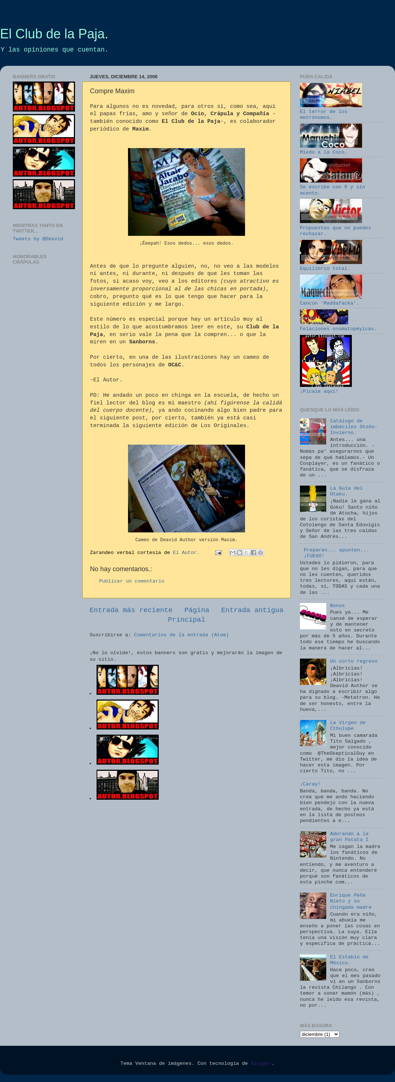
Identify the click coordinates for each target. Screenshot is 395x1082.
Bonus (337, 605)
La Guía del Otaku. (346, 491)
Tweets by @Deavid (38, 239)
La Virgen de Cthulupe (347, 725)
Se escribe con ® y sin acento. (332, 187)
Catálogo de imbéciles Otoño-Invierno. (353, 427)
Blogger (261, 1063)
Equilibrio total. (331, 265)
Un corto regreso (353, 661)
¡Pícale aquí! (326, 388)
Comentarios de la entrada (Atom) (181, 635)
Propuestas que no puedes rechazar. (335, 227)
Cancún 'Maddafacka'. (331, 300)
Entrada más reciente (131, 610)
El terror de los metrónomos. (331, 111)
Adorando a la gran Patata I (349, 836)
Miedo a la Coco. (331, 149)
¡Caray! (310, 784)
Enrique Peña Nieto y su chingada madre (350, 901)
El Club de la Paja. (54, 33)
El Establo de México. (349, 960)
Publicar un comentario (131, 581)
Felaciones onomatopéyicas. (338, 326)
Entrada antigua (252, 610)
